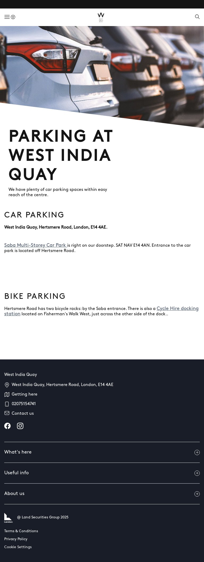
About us (102, 494)
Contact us (23, 414)
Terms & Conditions (21, 531)
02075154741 (24, 404)
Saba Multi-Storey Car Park (35, 245)
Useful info (102, 473)
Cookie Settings (18, 547)
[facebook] (7, 426)
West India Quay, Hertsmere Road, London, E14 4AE (62, 385)
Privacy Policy (15, 539)
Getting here (24, 394)
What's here (102, 452)
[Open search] (197, 17)
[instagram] (20, 426)
